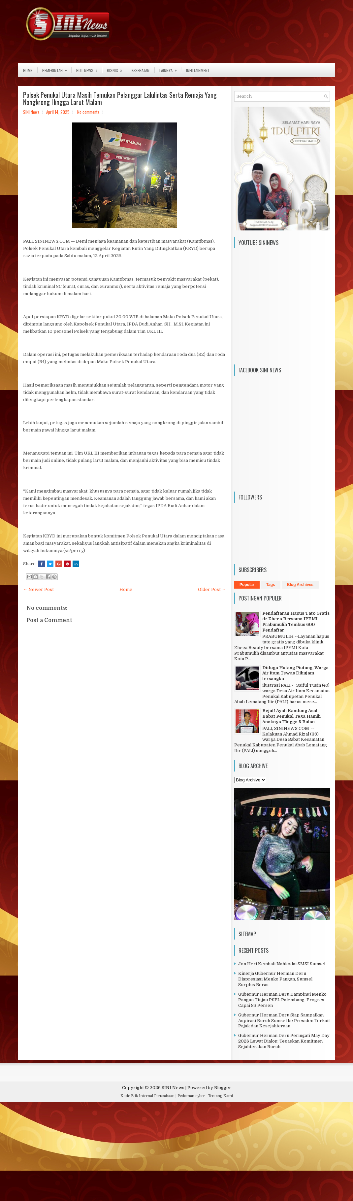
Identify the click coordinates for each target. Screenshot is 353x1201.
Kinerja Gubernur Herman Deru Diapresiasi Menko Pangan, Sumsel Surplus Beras (275, 979)
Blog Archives (300, 584)
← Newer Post (38, 589)
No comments (88, 112)
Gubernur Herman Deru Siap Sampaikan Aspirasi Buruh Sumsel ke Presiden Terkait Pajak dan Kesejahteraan (284, 1020)
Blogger (222, 1087)
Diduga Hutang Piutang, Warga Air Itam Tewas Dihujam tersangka (295, 673)
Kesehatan (140, 70)
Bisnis (117, 68)
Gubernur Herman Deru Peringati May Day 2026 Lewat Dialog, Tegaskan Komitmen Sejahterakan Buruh (284, 1041)
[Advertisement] (176, 1153)
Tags (270, 584)
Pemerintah (56, 68)
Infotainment (198, 70)
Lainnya (170, 68)
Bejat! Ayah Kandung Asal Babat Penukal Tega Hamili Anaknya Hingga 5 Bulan (291, 716)
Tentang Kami (220, 1096)
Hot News (89, 68)
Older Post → (212, 589)
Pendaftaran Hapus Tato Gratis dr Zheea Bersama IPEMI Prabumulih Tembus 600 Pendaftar (296, 622)
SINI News (173, 1087)
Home (27, 70)
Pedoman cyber (191, 1096)
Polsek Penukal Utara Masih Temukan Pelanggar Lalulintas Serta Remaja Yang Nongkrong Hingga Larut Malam (120, 98)
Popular (247, 584)
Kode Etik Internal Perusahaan (147, 1096)
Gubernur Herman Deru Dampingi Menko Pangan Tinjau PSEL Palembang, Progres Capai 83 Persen (282, 1000)
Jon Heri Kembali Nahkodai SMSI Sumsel (281, 963)
